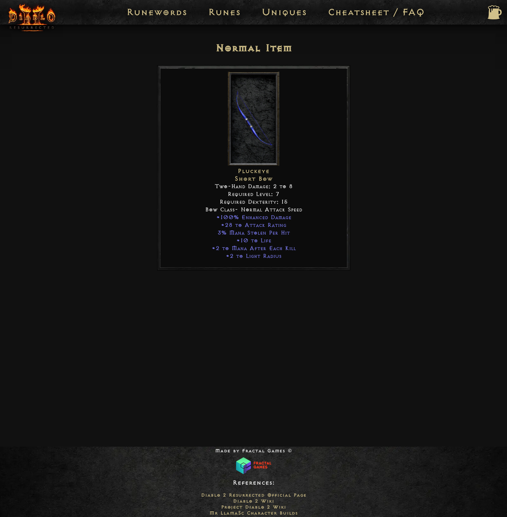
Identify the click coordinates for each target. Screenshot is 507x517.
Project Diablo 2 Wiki (253, 507)
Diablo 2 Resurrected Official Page (253, 495)
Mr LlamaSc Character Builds (253, 513)
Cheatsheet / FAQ (376, 12)
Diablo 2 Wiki (253, 501)
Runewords (156, 12)
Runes (224, 12)
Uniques (283, 12)
